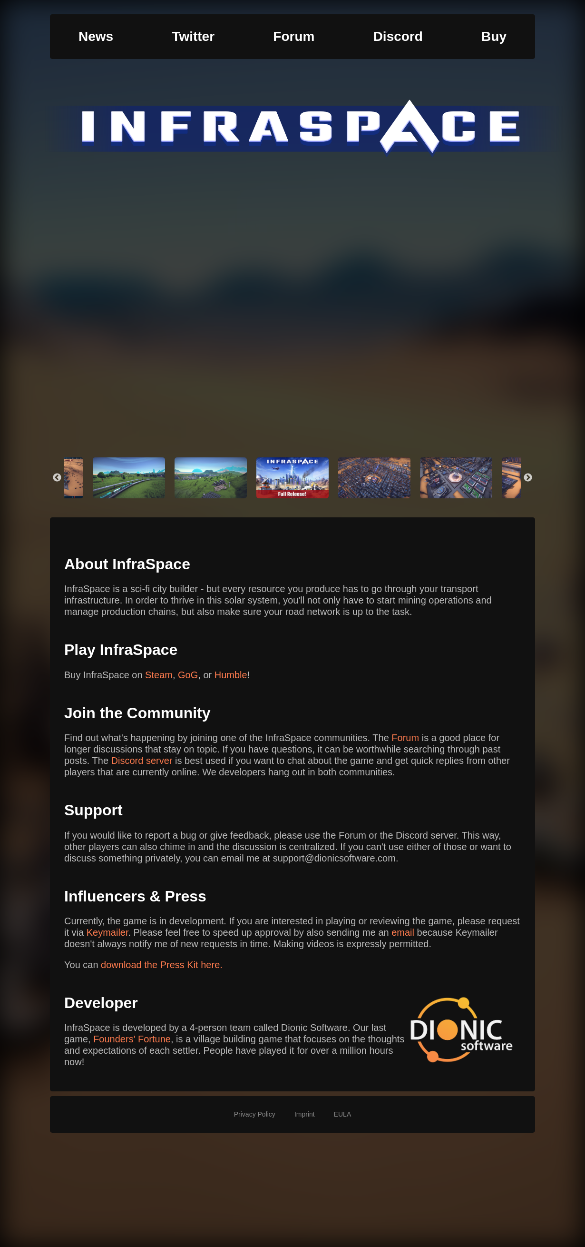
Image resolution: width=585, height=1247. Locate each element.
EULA (342, 1114)
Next (528, 478)
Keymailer (107, 932)
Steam (159, 675)
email (402, 932)
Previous (57, 478)
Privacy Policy (254, 1114)
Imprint (304, 1114)
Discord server (142, 760)
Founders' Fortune (132, 1039)
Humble (230, 675)
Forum (293, 36)
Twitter (193, 36)
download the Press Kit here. (162, 965)
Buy (494, 36)
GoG (188, 675)
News (95, 36)
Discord (398, 36)
